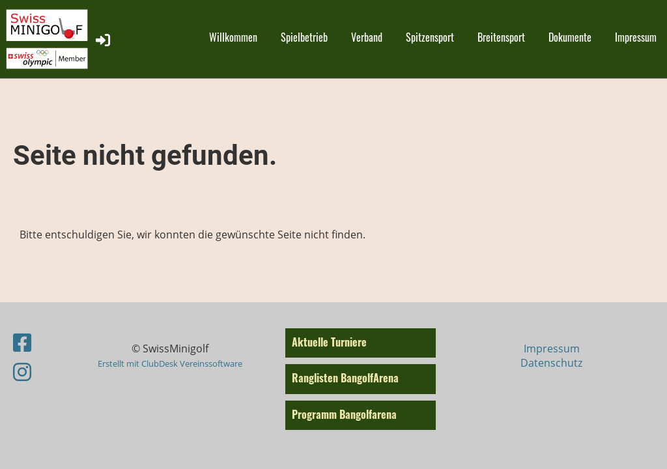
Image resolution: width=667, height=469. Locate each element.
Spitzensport (430, 37)
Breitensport (501, 37)
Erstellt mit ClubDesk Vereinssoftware (170, 363)
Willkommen (233, 37)
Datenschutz (551, 363)
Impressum (636, 37)
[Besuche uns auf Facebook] (22, 342)
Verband (366, 37)
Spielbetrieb (304, 37)
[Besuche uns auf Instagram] (22, 372)
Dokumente (569, 37)
